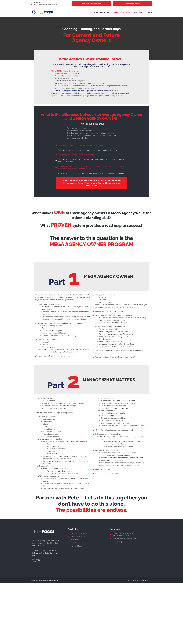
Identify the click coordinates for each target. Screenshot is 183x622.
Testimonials (139, 12)
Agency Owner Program (123, 12)
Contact (149, 12)
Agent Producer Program (103, 12)
